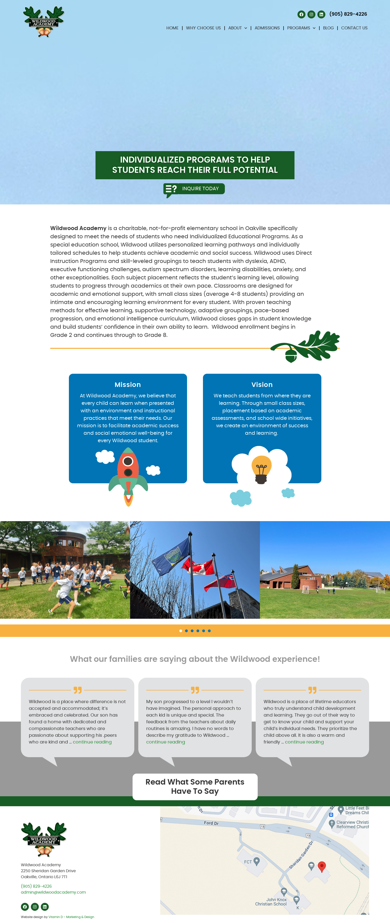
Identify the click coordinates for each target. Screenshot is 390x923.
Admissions (267, 28)
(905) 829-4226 (36, 886)
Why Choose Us (203, 28)
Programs (301, 28)
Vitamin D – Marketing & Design (71, 917)
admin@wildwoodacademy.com (53, 892)
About (237, 28)
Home (172, 28)
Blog (328, 28)
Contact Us (354, 28)
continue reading (92, 742)
